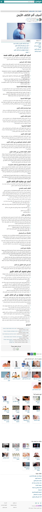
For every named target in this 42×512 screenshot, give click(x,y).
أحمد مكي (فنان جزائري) (36, 497)
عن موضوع (15, 503)
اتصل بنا (5, 503)
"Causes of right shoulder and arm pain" (13, 328)
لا (14, 349)
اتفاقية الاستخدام (4, 505)
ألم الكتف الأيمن (38, 49)
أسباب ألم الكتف (38, 51)
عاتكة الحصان (29, 18)
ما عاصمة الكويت (38, 478)
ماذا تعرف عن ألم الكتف (37, 46)
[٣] (11, 161)
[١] (22, 68)
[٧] (5, 275)
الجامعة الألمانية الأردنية (36, 492)
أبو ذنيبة (39, 490)
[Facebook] (40, 503)
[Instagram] (36, 503)
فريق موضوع (5, 507)
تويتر (28, 354)
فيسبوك (31, 354)
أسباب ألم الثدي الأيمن (38, 43)
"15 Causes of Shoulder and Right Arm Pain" (13, 331)
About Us (15, 507)
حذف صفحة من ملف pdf (36, 483)
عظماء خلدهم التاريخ (37, 481)
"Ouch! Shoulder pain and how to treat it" (14, 334)
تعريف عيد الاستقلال (37, 494)
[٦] (3, 268)
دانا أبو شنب (28, 20)
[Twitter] (38, 503)
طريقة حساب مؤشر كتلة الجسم (35, 476)
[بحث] (33, 2)
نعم (17, 349)
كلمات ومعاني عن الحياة (36, 487)
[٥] (9, 254)
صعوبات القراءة (38, 485)
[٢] (2, 90)
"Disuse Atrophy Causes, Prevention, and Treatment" (16, 337)
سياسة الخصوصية (14, 505)
